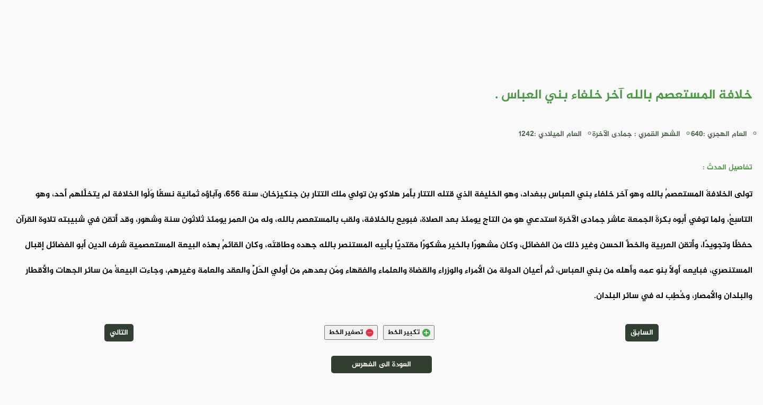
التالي (119, 333)
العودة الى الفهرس (381, 364)
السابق (642, 333)
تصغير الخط (351, 332)
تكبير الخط (408, 332)
